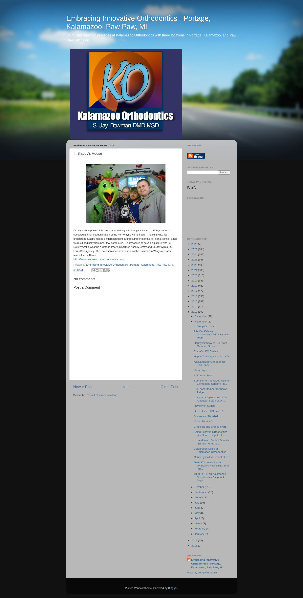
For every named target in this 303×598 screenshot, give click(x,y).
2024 (194, 254)
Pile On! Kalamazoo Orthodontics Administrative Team (211, 334)
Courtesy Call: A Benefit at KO (211, 457)
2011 (194, 545)
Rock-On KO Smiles (206, 351)
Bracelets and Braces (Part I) (211, 426)
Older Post (169, 387)
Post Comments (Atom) (103, 395)
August (199, 497)
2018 (194, 285)
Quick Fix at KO (203, 421)
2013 (194, 311)
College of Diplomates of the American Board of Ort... (210, 399)
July (197, 502)
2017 (194, 290)
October (200, 486)
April (198, 518)
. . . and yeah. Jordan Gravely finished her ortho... (211, 442)
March (199, 523)
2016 (194, 296)
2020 (194, 275)
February (200, 528)
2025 (194, 249)
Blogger (172, 588)
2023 (194, 259)
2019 (194, 280)
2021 (194, 270)
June (198, 507)
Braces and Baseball (206, 416)
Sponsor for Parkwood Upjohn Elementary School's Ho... (211, 382)
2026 (194, 243)
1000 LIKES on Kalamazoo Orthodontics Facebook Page (210, 477)
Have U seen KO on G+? (209, 411)
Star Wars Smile (203, 375)
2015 (194, 301)
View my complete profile (202, 572)
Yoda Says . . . (202, 370)
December (201, 316)
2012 (194, 540)
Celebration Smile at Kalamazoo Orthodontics (210, 450)
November (201, 321)
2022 (194, 264)
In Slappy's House (204, 326)
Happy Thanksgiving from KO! (211, 356)
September (201, 492)
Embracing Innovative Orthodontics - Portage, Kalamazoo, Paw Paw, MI (138, 22)
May (197, 512)
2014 (194, 306)
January (200, 533)
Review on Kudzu (204, 405)
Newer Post (83, 387)
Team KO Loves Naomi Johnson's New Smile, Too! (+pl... (211, 465)
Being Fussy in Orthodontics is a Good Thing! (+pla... (210, 433)
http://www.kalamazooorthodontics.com (99, 259)
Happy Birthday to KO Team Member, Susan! (210, 344)
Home (127, 387)
